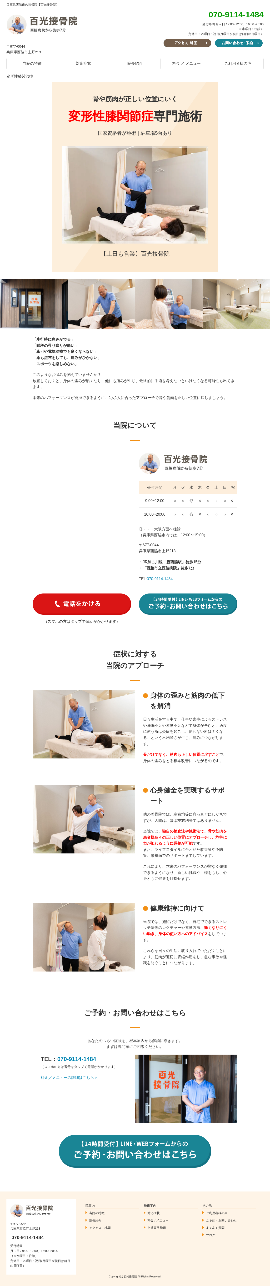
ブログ (210, 1235)
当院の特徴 (32, 63)
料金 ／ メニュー (186, 63)
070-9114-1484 (160, 579)
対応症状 (83, 63)
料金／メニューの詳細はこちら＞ (69, 1078)
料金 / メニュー (158, 1220)
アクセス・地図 (100, 1228)
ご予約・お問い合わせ (221, 1220)
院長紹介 (135, 63)
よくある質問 (215, 1228)
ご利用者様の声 (238, 63)
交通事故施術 (156, 1228)
